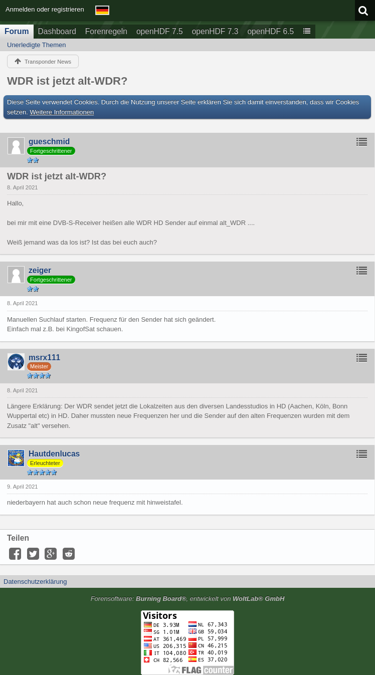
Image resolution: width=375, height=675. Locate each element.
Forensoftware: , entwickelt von (188, 598)
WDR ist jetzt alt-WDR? (67, 81)
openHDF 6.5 (270, 31)
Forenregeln (106, 31)
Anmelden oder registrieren (45, 9)
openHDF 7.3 (215, 31)
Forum (17, 31)
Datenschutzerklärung (35, 581)
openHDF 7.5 (159, 31)
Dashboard (57, 31)
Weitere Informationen (62, 112)
